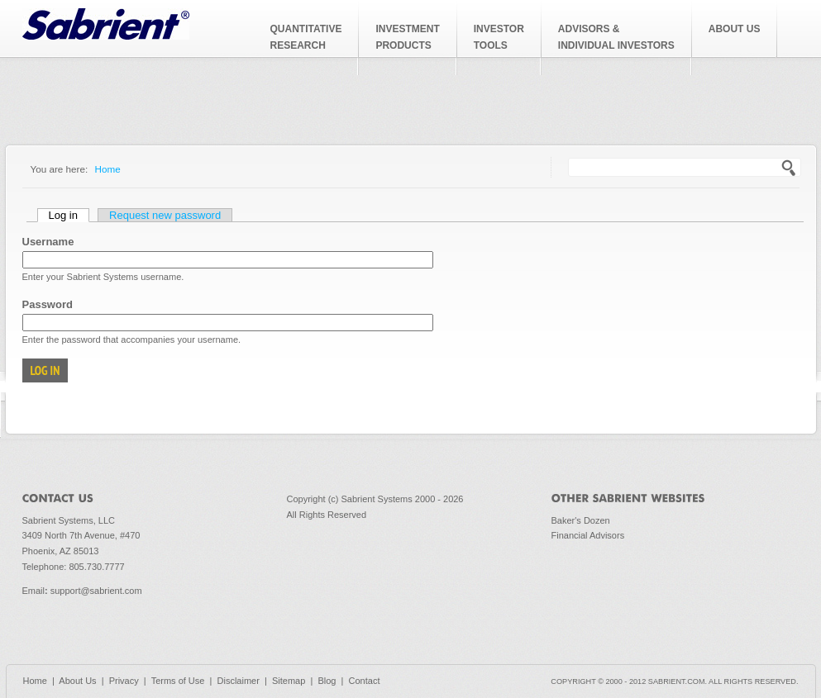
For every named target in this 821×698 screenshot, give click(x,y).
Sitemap (288, 681)
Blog (326, 681)
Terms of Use (178, 681)
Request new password (165, 215)
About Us (77, 681)
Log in (69, 215)
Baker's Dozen (580, 520)
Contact (364, 681)
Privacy (124, 681)
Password (47, 304)
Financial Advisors (588, 535)
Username (48, 241)
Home (108, 169)
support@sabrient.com (96, 591)
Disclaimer (238, 681)
